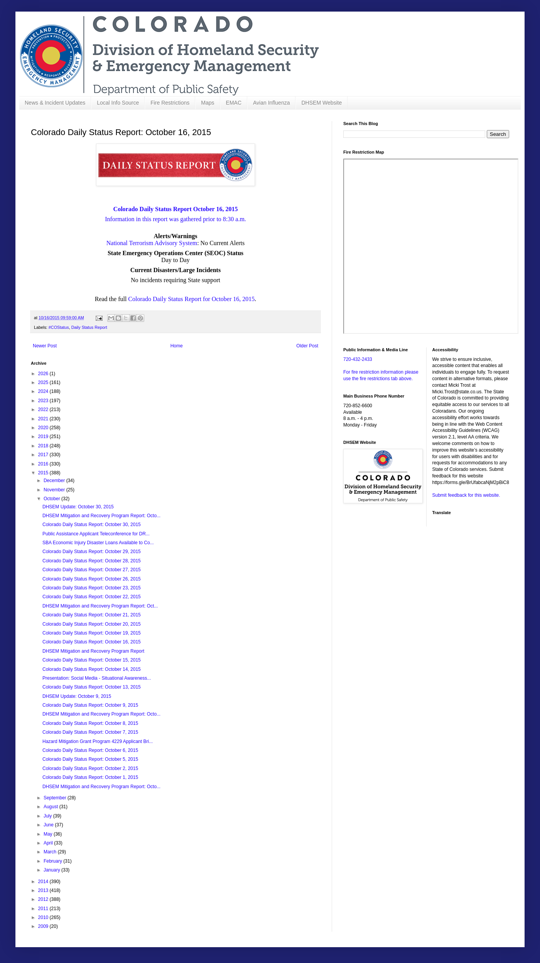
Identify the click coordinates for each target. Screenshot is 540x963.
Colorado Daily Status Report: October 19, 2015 (91, 633)
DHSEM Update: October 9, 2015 (76, 696)
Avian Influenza (271, 103)
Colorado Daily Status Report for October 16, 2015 (191, 299)
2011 (44, 908)
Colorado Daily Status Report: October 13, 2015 (91, 687)
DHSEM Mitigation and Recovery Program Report (93, 651)
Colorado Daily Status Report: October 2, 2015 (90, 768)
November (55, 490)
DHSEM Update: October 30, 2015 (78, 506)
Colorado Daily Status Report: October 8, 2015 (90, 723)
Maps (207, 103)
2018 (44, 445)
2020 (44, 427)
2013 (44, 890)
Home (176, 346)
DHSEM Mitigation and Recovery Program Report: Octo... (101, 515)
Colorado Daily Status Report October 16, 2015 (175, 209)
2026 (44, 373)
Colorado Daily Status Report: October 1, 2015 (90, 777)
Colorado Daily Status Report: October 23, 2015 (91, 588)
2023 (44, 400)
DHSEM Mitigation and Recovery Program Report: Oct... (100, 606)
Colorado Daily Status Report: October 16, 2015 (91, 642)
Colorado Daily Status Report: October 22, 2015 (91, 596)
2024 (44, 391)
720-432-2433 (357, 359)
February (53, 861)
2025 (44, 382)
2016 (44, 464)
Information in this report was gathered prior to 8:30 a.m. (175, 219)
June (49, 825)
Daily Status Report (89, 327)
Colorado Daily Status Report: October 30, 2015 (91, 524)
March (51, 852)
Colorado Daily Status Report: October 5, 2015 (90, 759)
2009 (44, 926)
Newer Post (45, 346)
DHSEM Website (321, 103)
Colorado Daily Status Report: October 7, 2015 (90, 732)
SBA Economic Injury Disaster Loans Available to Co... (98, 542)
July (48, 816)
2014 (44, 881)
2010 (44, 917)
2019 (44, 436)
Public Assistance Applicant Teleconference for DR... (96, 534)
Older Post (307, 346)
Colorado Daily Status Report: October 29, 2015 (91, 551)
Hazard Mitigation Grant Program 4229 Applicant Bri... (97, 741)
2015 (44, 473)
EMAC (233, 103)
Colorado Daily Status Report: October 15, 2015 (91, 660)
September (56, 798)
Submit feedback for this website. (466, 495)
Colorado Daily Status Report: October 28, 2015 (91, 561)
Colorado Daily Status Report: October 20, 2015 (91, 624)
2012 (44, 899)
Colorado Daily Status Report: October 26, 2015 (91, 579)
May (49, 834)
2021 (44, 418)
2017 (44, 454)
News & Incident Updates (55, 103)
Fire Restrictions (169, 103)
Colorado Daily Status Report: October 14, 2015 (91, 669)
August (51, 806)
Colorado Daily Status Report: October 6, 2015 (90, 750)
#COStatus (59, 327)
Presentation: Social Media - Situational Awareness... (96, 678)
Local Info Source (118, 103)
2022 (44, 409)
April (49, 843)
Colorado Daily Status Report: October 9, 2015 (90, 705)
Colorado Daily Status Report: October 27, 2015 (91, 569)
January (52, 870)
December (55, 480)
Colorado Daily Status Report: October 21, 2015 (91, 615)
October (52, 498)
